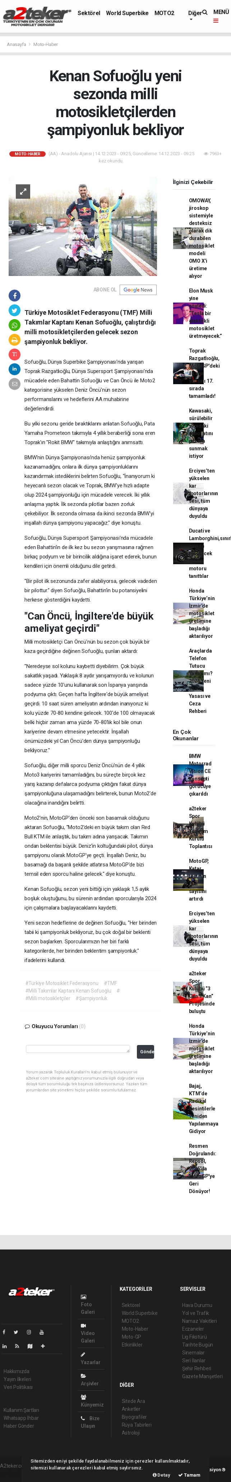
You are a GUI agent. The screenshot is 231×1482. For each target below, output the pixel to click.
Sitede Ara (133, 1401)
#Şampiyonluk (91, 998)
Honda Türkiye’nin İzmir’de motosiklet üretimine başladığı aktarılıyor (202, 613)
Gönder (147, 1051)
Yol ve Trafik (195, 1313)
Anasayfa (17, 44)
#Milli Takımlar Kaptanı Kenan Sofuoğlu (68, 991)
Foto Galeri (88, 1304)
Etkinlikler (132, 1345)
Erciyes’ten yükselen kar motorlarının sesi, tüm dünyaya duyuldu (203, 493)
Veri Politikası (18, 1387)
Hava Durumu (197, 1305)
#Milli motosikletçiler (47, 998)
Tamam (189, 1475)
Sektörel (89, 13)
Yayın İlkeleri (17, 1379)
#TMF (110, 983)
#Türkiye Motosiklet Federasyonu (61, 983)
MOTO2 (164, 13)
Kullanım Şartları (21, 1410)
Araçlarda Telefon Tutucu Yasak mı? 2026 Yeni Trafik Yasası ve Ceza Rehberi (201, 681)
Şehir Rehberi (197, 1368)
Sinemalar (193, 1353)
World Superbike (127, 13)
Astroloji (131, 1433)
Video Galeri (88, 1333)
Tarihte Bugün (197, 1345)
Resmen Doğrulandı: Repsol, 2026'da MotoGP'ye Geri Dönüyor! (202, 1168)
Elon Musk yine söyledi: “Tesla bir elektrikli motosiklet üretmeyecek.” (205, 313)
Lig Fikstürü (194, 1337)
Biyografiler (134, 1417)
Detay (161, 1475)
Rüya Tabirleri (137, 1425)
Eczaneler (193, 1329)
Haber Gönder (19, 1426)
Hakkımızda (16, 1371)
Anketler (131, 1409)
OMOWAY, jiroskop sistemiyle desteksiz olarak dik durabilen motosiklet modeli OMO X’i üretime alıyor (201, 238)
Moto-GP (132, 1337)
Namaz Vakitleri (199, 1321)
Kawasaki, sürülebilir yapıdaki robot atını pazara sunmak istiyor (201, 433)
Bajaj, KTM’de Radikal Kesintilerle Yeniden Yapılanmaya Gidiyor (203, 1108)
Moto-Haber (45, 44)
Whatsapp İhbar (21, 1418)
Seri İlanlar (193, 1360)
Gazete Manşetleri (202, 1376)
